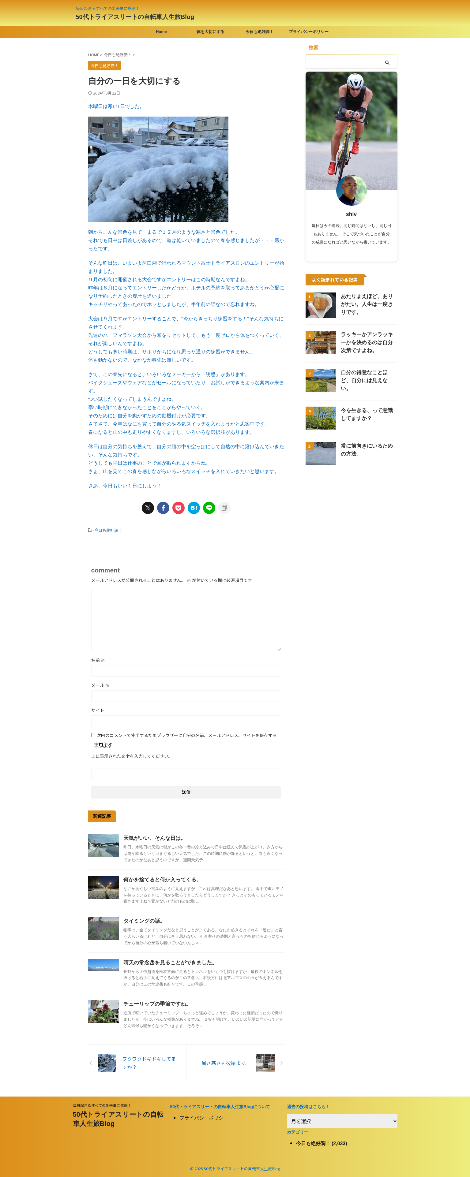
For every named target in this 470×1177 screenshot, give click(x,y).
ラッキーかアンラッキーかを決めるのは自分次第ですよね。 (368, 342)
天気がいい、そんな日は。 (152, 837)
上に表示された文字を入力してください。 (132, 755)
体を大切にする (210, 31)
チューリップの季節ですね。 (155, 1003)
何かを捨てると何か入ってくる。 (160, 879)
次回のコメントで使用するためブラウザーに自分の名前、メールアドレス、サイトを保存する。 (189, 735)
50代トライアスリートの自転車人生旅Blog (135, 16)
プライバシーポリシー (309, 31)
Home (161, 31)
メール (100, 684)
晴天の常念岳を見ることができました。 (167, 962)
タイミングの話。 (143, 920)
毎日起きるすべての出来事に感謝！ (102, 1104)
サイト (97, 709)
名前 (98, 659)
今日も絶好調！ (259, 31)
